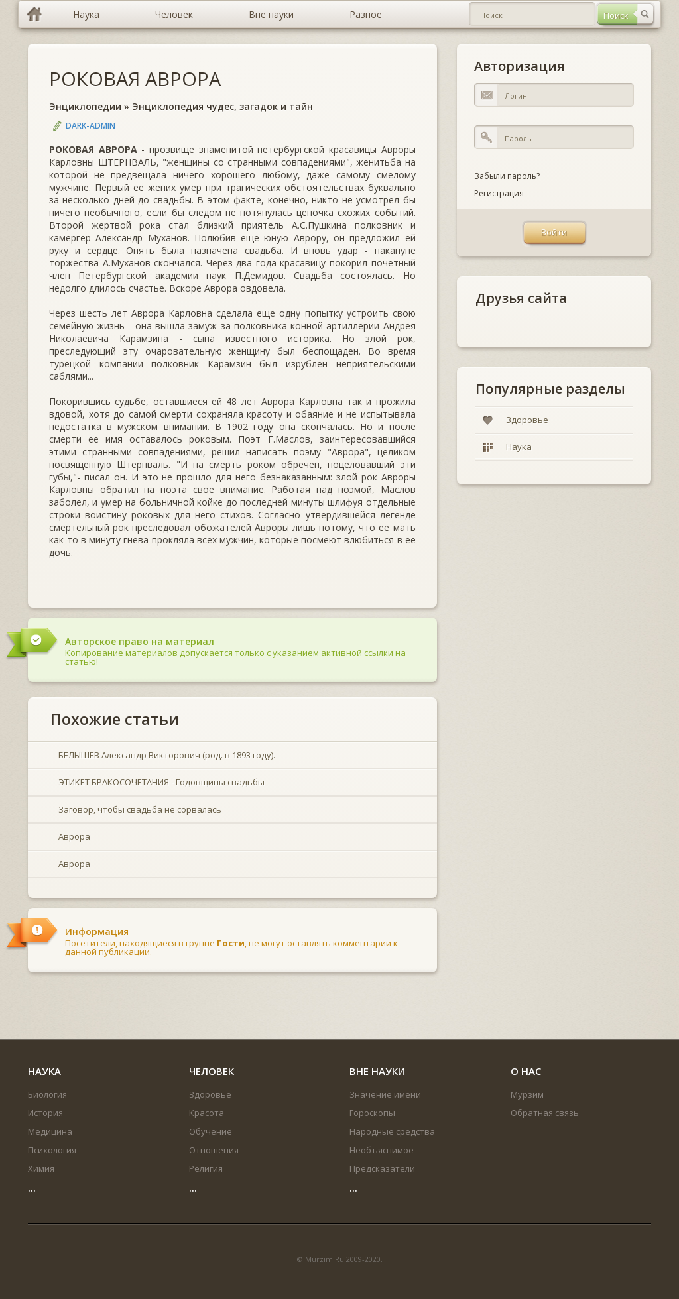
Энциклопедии (85, 106)
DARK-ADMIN (90, 125)
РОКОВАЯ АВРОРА (135, 78)
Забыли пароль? (507, 176)
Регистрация (499, 193)
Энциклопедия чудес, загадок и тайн (222, 106)
